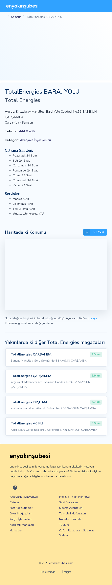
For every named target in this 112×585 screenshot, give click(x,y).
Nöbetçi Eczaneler (71, 519)
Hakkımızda (48, 572)
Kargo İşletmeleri (20, 519)
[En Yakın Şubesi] (22, 6)
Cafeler (14, 502)
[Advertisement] (56, 52)
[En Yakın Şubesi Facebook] (15, 487)
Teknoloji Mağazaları (72, 513)
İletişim (66, 572)
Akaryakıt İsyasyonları (35, 140)
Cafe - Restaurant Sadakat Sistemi (76, 533)
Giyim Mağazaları (20, 513)
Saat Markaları (68, 502)
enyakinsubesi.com (61, 563)
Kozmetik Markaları (22, 525)
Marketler (16, 530)
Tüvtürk (64, 525)
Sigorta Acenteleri (71, 508)
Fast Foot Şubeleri (21, 508)
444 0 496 (27, 131)
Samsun (16, 17)
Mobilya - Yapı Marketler (74, 497)
